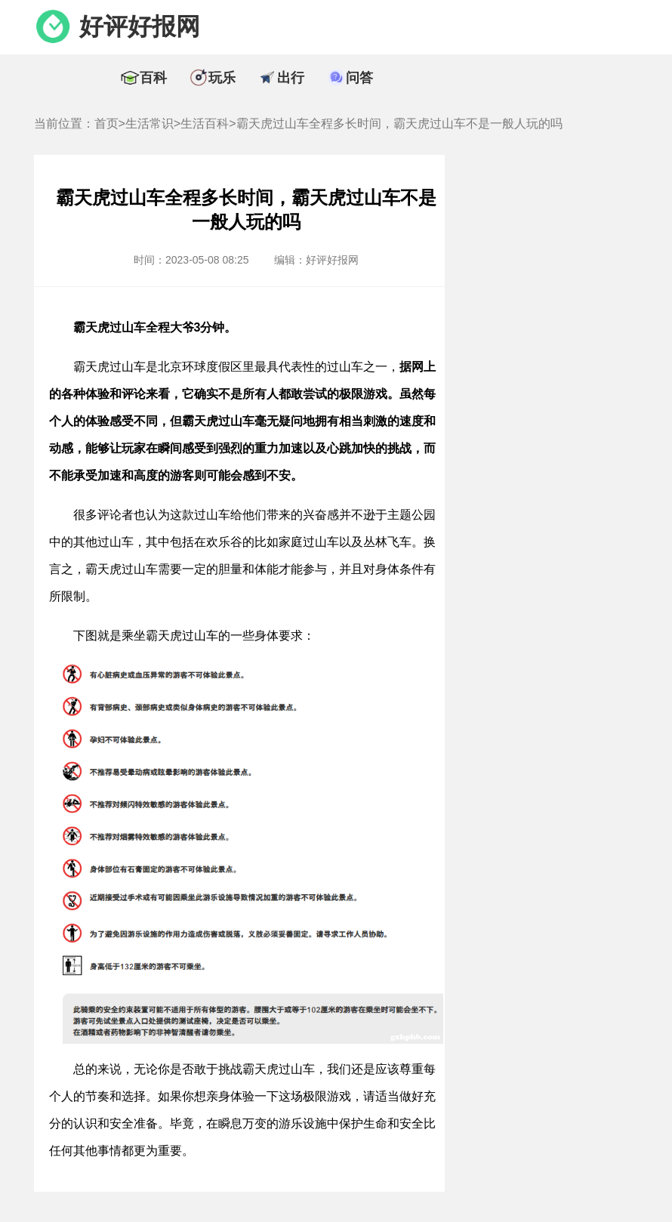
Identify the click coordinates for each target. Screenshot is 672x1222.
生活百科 (204, 123)
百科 (153, 77)
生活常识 (149, 123)
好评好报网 (139, 26)
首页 (106, 123)
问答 (359, 77)
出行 (290, 77)
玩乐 (222, 77)
